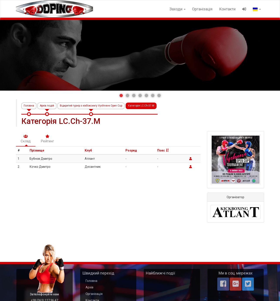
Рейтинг (47, 139)
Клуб (88, 150)
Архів (89, 287)
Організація (202, 9)
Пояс (161, 150)
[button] (121, 95)
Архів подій (47, 105)
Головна (29, 105)
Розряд (131, 150)
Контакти (227, 9)
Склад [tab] (26, 139)
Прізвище (37, 150)
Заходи (177, 9)
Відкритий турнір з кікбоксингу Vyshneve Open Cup (91, 105)
